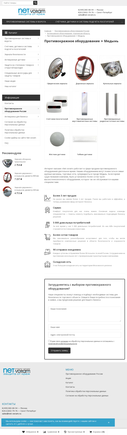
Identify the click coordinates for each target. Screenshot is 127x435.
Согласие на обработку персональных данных (15, 123)
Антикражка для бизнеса (16, 116)
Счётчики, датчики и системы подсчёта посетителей (85, 21)
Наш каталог (10, 86)
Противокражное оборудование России (15, 110)
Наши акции (10, 81)
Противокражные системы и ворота (26, 21)
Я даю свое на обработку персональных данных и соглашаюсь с (81, 342)
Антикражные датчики (15, 59)
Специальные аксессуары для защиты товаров (18, 74)
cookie (24, 421)
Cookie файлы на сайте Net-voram (20, 137)
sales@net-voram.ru (87, 15)
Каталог (11, 32)
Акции (68, 378)
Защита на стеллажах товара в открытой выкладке (19, 66)
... (122, 21)
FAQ (6, 143)
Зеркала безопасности (15, 54)
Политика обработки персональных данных (15, 131)
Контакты (9, 103)
